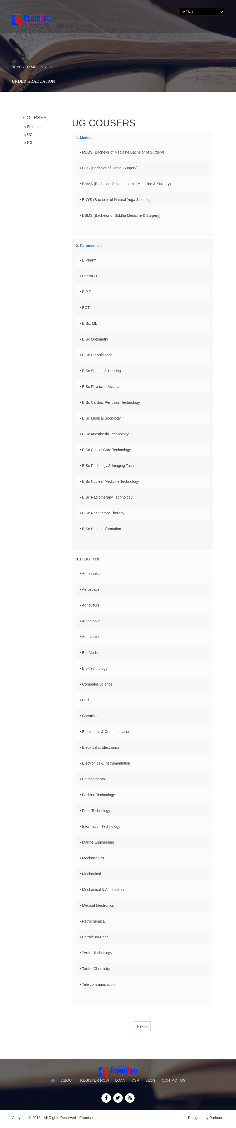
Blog (151, 1080)
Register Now (94, 1080)
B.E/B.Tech (89, 559)
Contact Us (174, 1080)
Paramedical (91, 246)
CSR (135, 1080)
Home (16, 67)
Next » (142, 1026)
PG (29, 142)
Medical (87, 138)
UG (50, 67)
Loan (120, 1080)
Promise (86, 1117)
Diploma (34, 127)
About (67, 1080)
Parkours (216, 1117)
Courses (35, 67)
